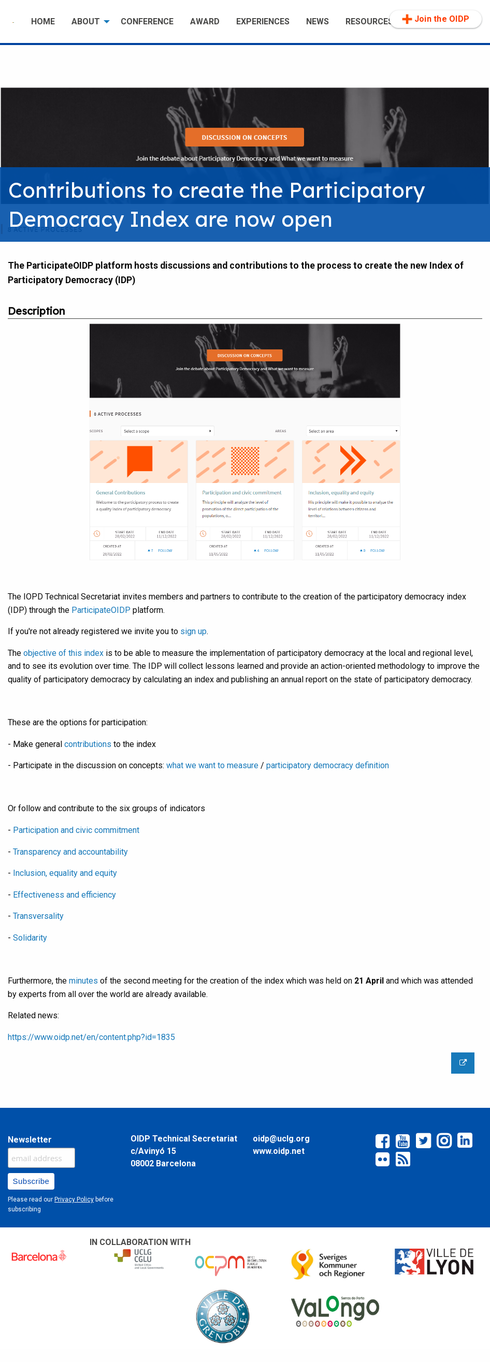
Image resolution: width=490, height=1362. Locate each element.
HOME (43, 21)
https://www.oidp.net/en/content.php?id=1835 (91, 1037)
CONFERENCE (147, 21)
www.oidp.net (279, 1151)
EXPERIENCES (263, 21)
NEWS (317, 21)
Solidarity (30, 938)
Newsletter (30, 1140)
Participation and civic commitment (76, 830)
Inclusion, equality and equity (65, 873)
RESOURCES (369, 21)
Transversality (38, 916)
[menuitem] (13, 22)
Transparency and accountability (70, 852)
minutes (83, 981)
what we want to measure (212, 765)
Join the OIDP (435, 19)
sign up (193, 631)
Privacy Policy (74, 1199)
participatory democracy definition (327, 765)
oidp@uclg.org (281, 1139)
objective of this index (63, 653)
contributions (88, 744)
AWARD (205, 21)
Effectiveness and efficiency (64, 895)
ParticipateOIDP (101, 610)
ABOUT (85, 21)
